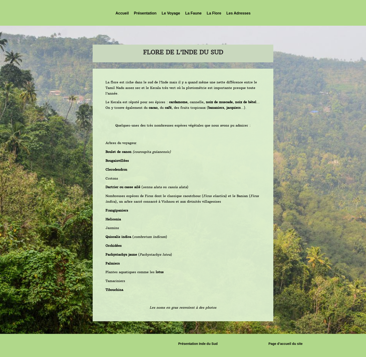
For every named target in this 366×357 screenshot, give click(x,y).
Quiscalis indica (118, 237)
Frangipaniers (117, 210)
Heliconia (113, 219)
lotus (160, 272)
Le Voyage (171, 13)
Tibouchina (114, 290)
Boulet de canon (118, 152)
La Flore (214, 13)
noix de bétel (245, 102)
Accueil (122, 13)
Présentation (145, 13)
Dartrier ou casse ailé (123, 187)
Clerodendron (116, 169)
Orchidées (114, 246)
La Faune (193, 13)
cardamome (178, 102)
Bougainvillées (117, 161)
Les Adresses (238, 13)
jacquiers (233, 108)
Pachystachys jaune (121, 254)
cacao (153, 108)
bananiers (216, 108)
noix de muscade (219, 102)
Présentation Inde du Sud (198, 344)
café (168, 108)
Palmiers (113, 263)
